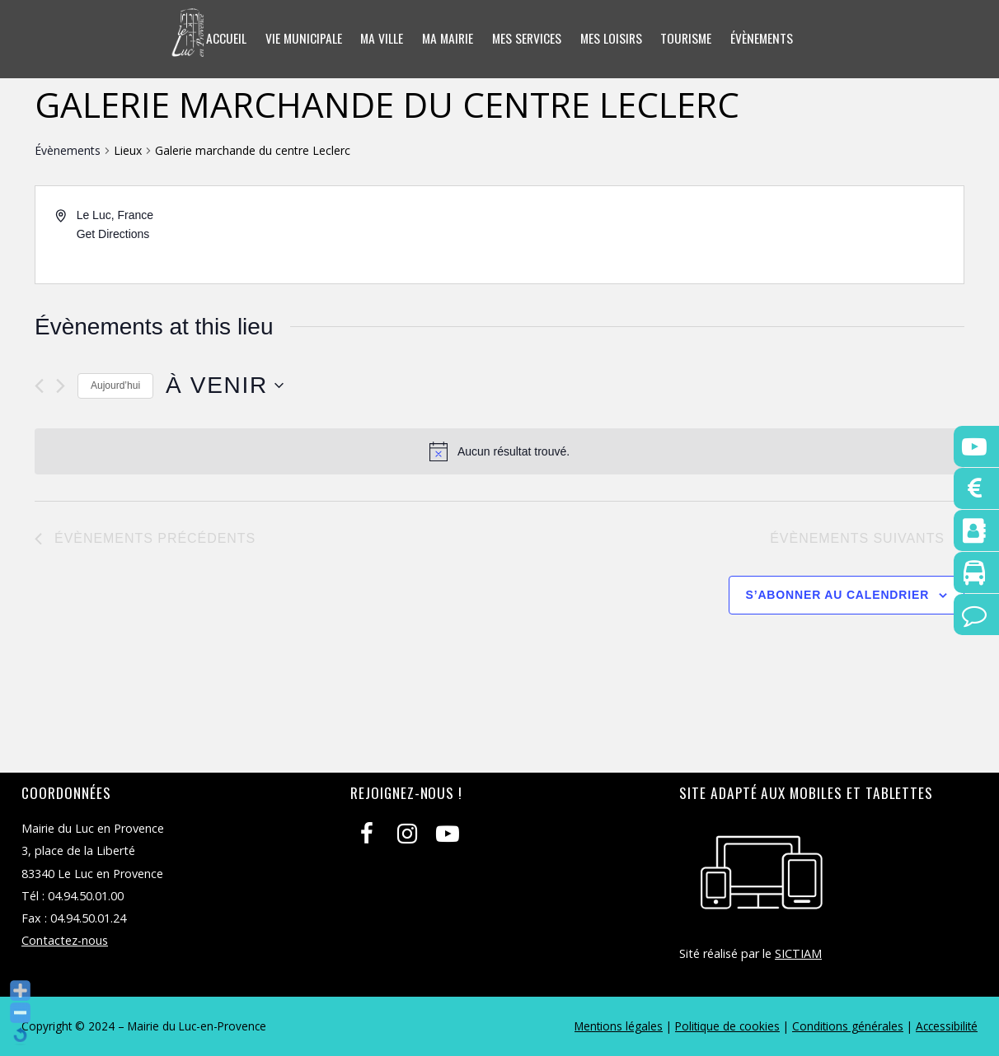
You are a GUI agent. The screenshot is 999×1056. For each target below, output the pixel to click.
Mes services (526, 39)
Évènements (768, 39)
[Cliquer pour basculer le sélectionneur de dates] (225, 385)
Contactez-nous (64, 940)
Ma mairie (445, 39)
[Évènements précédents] (39, 386)
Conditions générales (847, 1026)
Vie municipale (298, 39)
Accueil (219, 39)
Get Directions (113, 234)
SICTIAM (798, 953)
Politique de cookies (727, 1026)
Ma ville (378, 39)
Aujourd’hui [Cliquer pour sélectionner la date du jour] (115, 385)
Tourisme (690, 39)
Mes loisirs (613, 39)
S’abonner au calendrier (838, 594)
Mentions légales (619, 1026)
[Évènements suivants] (60, 386)
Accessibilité (947, 1026)
